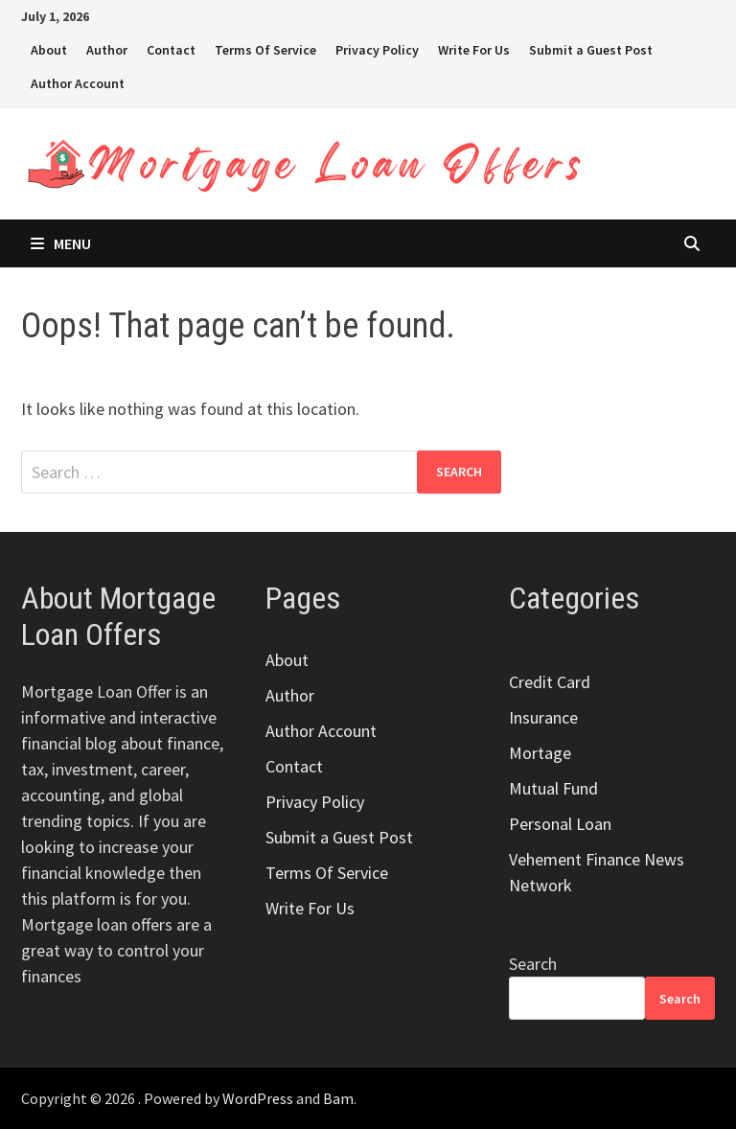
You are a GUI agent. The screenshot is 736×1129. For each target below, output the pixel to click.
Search (533, 964)
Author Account (78, 83)
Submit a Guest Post (591, 49)
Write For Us (474, 49)
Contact (171, 49)
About (49, 49)
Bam (338, 1098)
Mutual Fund (553, 788)
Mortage (540, 753)
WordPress (257, 1098)
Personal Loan (560, 824)
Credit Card (549, 682)
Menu (61, 243)
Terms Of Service (265, 49)
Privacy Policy (377, 49)
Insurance (543, 717)
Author (106, 49)
